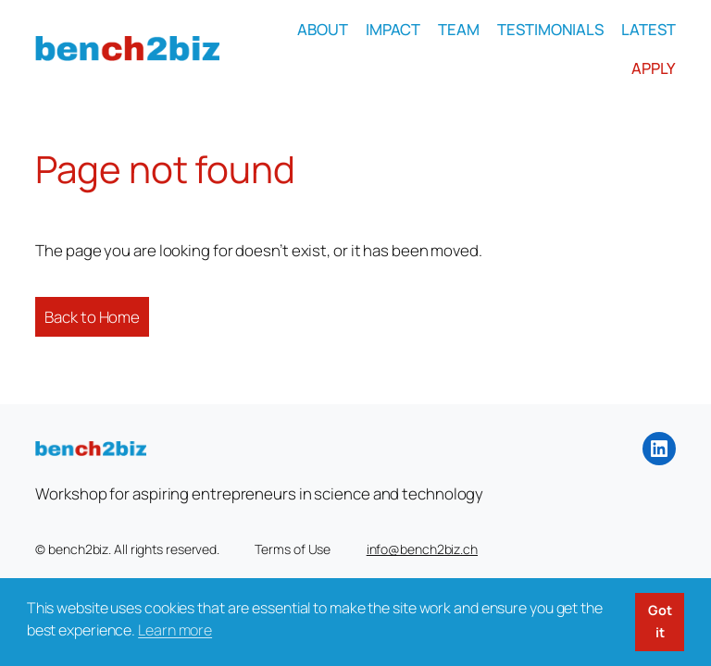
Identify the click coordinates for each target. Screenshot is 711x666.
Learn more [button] (175, 630)
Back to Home (92, 316)
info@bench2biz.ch (422, 549)
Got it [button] (660, 621)
